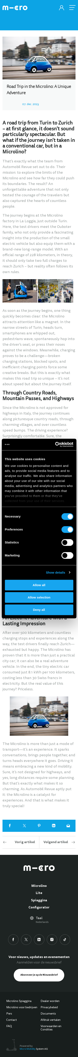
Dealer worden (50, 1001)
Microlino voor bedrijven (21, 1007)
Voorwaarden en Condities (51, 1028)
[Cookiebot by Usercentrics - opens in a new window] (55, 444)
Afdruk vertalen (51, 1020)
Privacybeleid (49, 1007)
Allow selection (39, 597)
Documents (48, 1013)
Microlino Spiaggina (18, 1001)
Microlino (39, 886)
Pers (9, 1013)
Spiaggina (39, 900)
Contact (11, 1020)
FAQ (9, 1026)
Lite (39, 893)
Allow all (39, 585)
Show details (55, 572)
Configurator (39, 907)
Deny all (39, 609)
